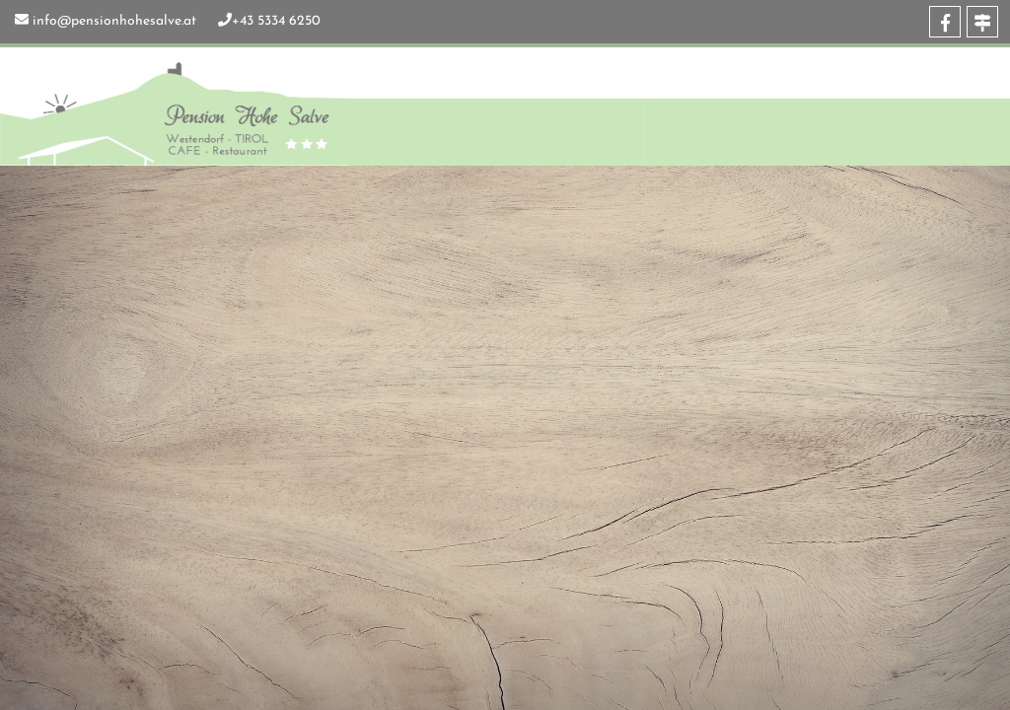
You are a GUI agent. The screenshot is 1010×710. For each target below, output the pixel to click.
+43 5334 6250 (276, 21)
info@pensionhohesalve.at (114, 21)
